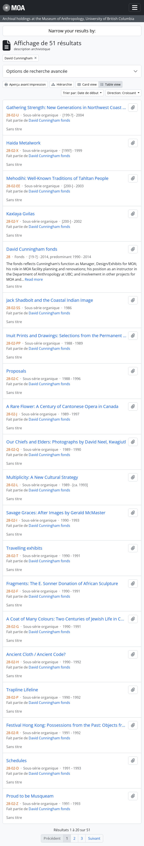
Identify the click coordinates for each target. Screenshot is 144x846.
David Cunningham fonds (49, 120)
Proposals (16, 371)
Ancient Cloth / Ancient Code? (36, 654)
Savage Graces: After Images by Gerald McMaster (55, 512)
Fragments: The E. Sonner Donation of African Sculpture (62, 583)
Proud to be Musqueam (30, 796)
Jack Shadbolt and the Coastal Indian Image (49, 300)
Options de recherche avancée (36, 71)
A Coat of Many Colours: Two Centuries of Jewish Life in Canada (66, 619)
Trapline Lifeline (22, 689)
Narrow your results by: (72, 31)
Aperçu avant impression (25, 84)
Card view (87, 84)
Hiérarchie (61, 84)
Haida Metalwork (23, 143)
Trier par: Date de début (81, 93)
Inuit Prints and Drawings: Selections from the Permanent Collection (66, 335)
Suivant (94, 838)
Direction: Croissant (122, 93)
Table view (110, 84)
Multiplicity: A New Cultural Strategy (42, 477)
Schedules (16, 760)
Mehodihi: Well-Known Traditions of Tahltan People (57, 178)
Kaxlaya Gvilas (20, 213)
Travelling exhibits (24, 548)
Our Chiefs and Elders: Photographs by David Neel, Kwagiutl (66, 442)
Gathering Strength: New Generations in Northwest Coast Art (66, 107)
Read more (34, 279)
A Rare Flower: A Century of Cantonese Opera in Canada (62, 406)
